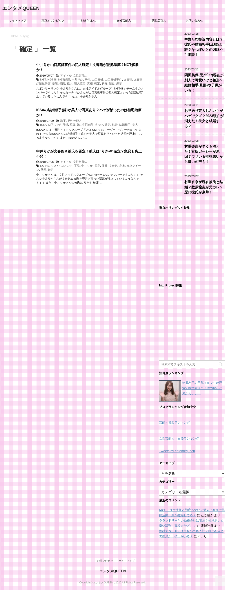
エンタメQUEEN (21, 8)
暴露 (62, 83)
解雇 (104, 83)
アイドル (66, 75)
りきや (55, 165)
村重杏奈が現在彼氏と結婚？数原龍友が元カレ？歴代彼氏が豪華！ (203, 187)
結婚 (115, 124)
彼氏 (104, 165)
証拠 (112, 83)
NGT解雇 (64, 79)
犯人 (70, 83)
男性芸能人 (159, 20)
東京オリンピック (53, 20)
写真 (72, 124)
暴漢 (55, 83)
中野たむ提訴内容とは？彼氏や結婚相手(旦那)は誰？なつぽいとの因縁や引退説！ (203, 47)
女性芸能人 (124, 20)
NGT (43, 79)
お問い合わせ (194, 20)
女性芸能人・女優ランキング (179, 438)
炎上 (122, 165)
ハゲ (58, 124)
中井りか (77, 79)
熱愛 (43, 169)
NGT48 (52, 79)
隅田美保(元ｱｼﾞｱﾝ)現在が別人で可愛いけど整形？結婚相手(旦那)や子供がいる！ (203, 82)
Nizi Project (88, 20)
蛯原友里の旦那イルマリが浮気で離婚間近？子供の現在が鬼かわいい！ (202, 388)
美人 (135, 124)
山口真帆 (97, 79)
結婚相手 (125, 124)
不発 (77, 165)
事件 (87, 79)
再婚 (65, 124)
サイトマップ (17, 20)
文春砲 (128, 79)
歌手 (63, 120)
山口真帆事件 (113, 79)
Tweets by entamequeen (177, 451)
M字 (50, 124)
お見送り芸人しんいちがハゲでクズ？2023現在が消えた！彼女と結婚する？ (204, 118)
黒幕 (119, 83)
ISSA (43, 124)
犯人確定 (79, 83)
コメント (67, 165)
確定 (97, 83)
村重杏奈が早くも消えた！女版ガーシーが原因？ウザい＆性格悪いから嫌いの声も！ (203, 154)
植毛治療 (87, 124)
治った (98, 124)
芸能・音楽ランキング (174, 422)
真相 (90, 83)
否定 (97, 165)
